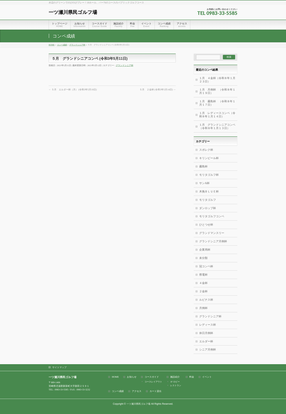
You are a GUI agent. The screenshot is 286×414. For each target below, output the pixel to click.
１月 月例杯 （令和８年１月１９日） (217, 91)
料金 (191, 377)
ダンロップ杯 (207, 208)
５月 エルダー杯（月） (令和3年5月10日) (73, 89)
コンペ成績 (118, 391)
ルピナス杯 (206, 299)
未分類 (203, 258)
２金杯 (203, 291)
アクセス (136, 391)
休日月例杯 (206, 333)
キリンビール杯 (209, 158)
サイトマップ (59, 367)
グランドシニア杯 (124, 65)
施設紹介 (175, 377)
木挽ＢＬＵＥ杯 (209, 191)
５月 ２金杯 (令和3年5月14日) (158, 89)
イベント (207, 377)
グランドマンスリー (211, 233)
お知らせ (131, 377)
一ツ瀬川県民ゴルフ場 (73, 12)
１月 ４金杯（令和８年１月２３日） (217, 80)
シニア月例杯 (207, 349)
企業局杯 (204, 249)
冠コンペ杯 (206, 266)
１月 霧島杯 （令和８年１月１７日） (218, 103)
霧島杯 (203, 166)
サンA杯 (204, 183)
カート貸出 (155, 391)
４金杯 (203, 283)
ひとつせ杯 (206, 224)
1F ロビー (175, 381)
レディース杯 (207, 324)
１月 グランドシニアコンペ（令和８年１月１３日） (217, 126)
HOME (115, 377)
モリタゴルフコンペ (211, 216)
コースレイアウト (153, 381)
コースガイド (152, 377)
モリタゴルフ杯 (209, 174)
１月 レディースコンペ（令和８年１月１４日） (217, 115)
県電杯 (203, 274)
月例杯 (203, 308)
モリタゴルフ (207, 199)
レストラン (175, 385)
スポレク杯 (206, 149)
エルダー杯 (206, 341)
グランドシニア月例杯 (213, 241)
